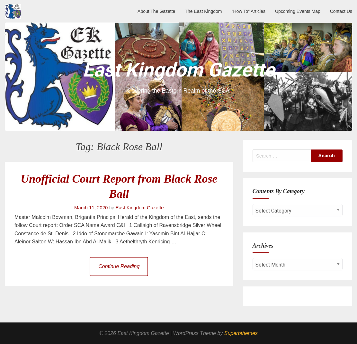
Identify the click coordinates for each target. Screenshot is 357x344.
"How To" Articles (248, 11)
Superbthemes (241, 333)
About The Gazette (156, 11)
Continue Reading (118, 266)
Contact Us (341, 11)
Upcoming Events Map (297, 11)
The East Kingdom (203, 11)
